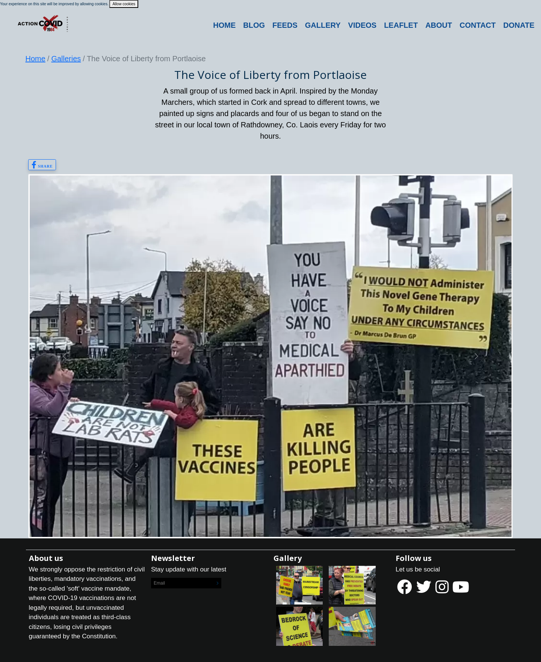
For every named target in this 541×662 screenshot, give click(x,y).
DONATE (519, 25)
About (438, 25)
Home (224, 25)
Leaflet (401, 25)
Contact (477, 25)
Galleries (66, 58)
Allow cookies (123, 4)
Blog (254, 25)
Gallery (323, 25)
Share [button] (42, 165)
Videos (362, 25)
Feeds (285, 25)
